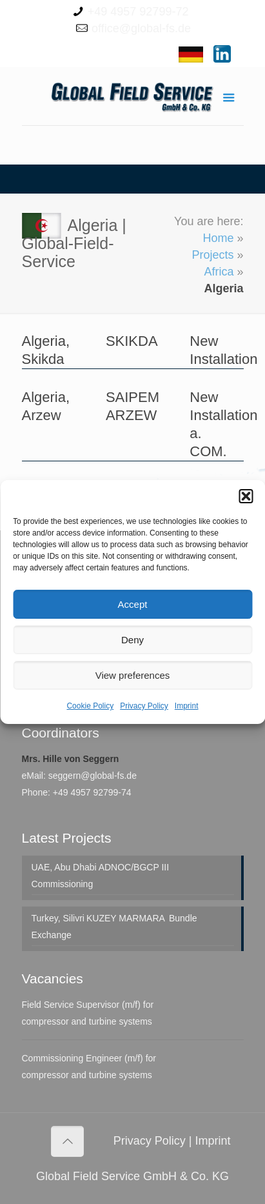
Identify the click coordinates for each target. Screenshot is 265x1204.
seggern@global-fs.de (92, 775)
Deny (132, 639)
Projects (212, 254)
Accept (133, 604)
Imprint (187, 705)
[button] (245, 496)
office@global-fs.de (141, 28)
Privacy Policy (144, 705)
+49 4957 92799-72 (138, 11)
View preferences (132, 675)
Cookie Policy (89, 705)
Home (217, 238)
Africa (218, 271)
